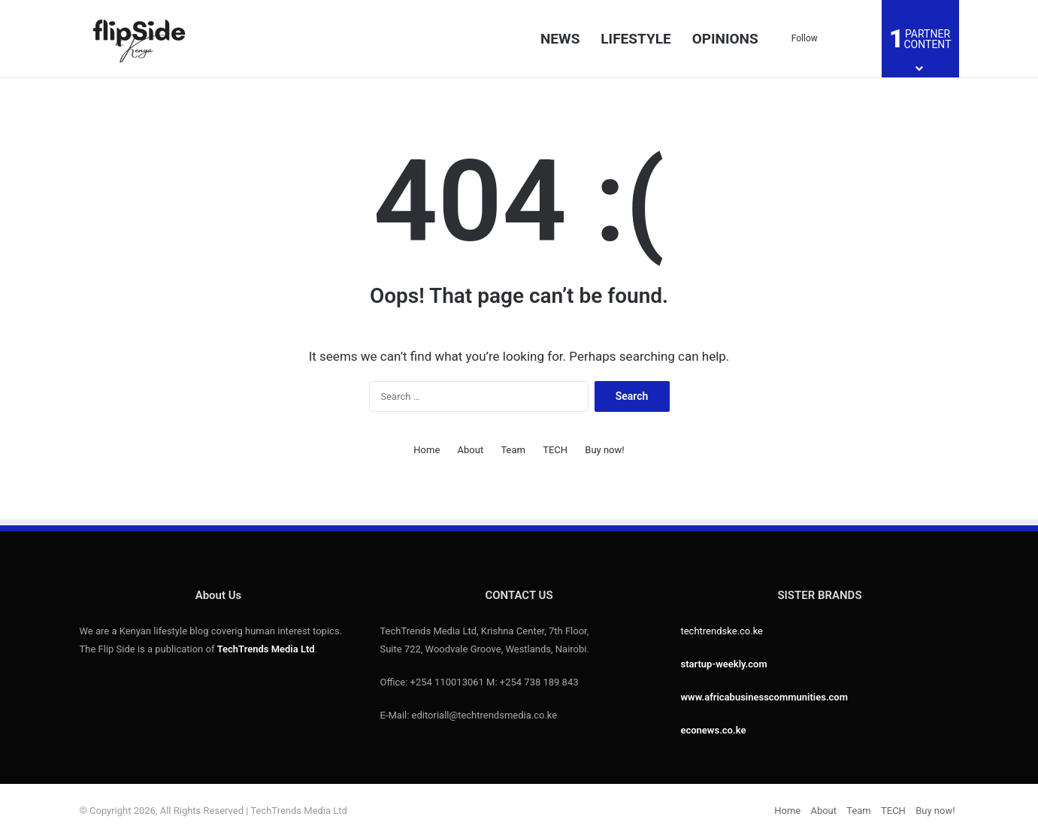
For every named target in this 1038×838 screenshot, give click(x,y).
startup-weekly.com (723, 664)
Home (426, 449)
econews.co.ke (713, 730)
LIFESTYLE (635, 38)
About (471, 449)
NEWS (560, 38)
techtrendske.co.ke (721, 631)
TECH (555, 449)
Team (513, 449)
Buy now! (604, 449)
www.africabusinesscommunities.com (764, 697)
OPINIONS (725, 38)
